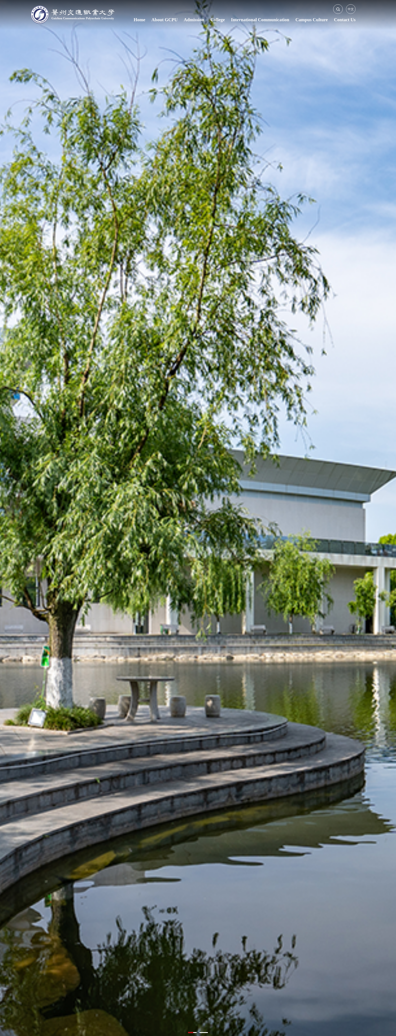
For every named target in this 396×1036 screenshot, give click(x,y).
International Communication (260, 19)
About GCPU (164, 19)
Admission (194, 19)
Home (139, 19)
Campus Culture (311, 19)
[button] (192, 1032)
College (217, 19)
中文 (351, 9)
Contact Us (345, 19)
